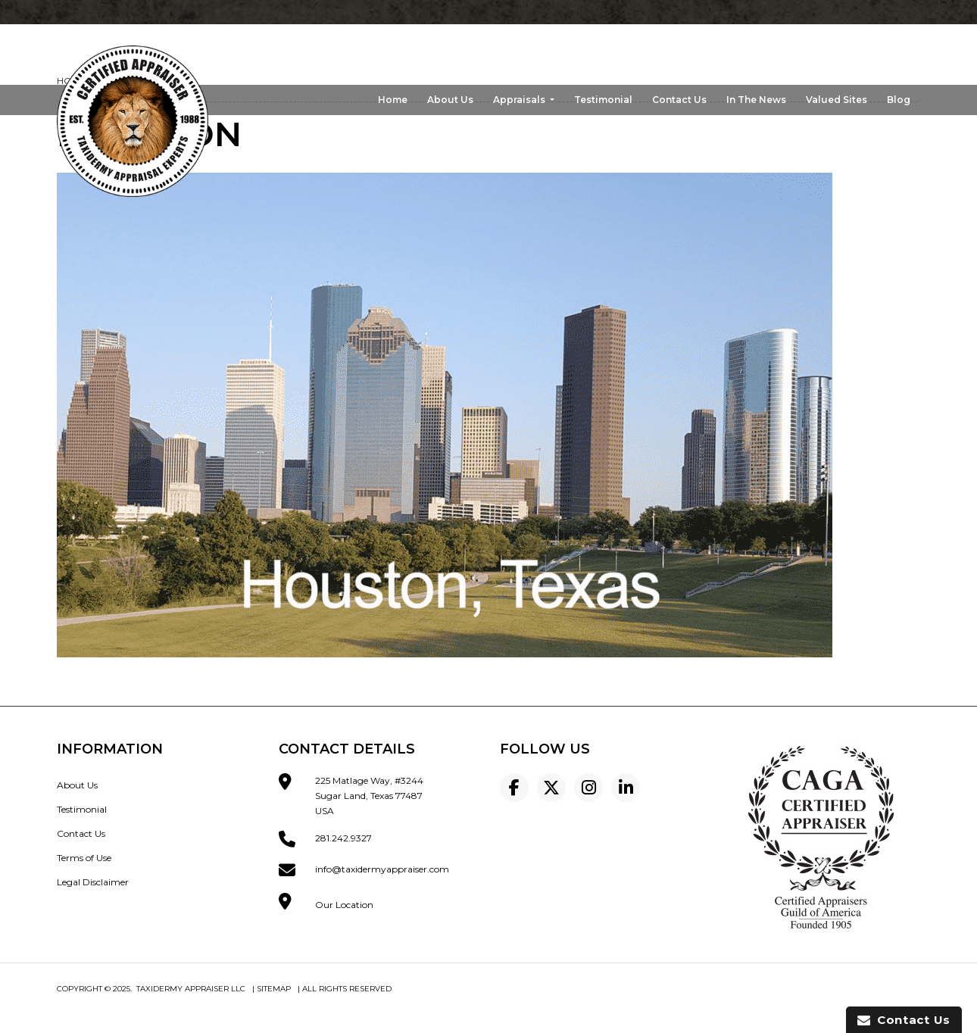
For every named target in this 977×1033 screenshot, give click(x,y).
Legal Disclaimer (93, 882)
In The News (756, 99)
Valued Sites (836, 99)
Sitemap (274, 989)
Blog (898, 99)
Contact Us (679, 99)
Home (392, 99)
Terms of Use (84, 857)
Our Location (344, 904)
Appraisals (520, 99)
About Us (450, 99)
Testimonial (603, 99)
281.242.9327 (343, 838)
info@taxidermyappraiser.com (382, 869)
